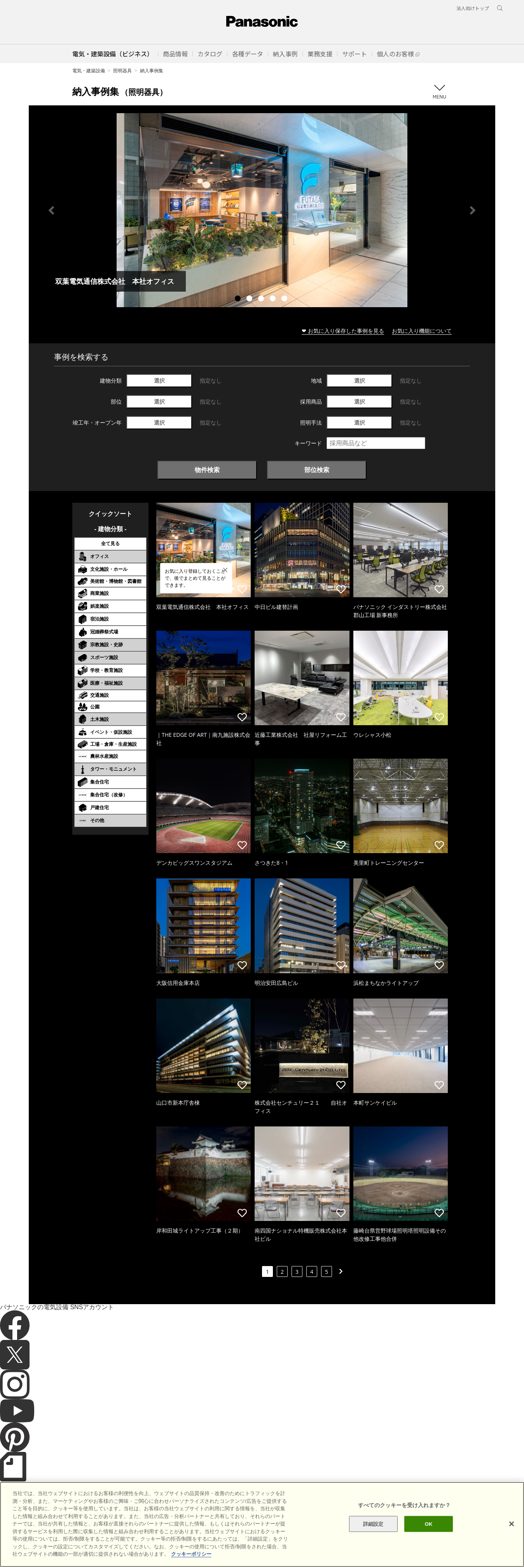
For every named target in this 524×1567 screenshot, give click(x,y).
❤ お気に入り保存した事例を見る (343, 330)
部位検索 (316, 469)
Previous (51, 210)
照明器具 (122, 70)
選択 (159, 380)
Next (472, 210)
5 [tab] (285, 299)
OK (429, 1534)
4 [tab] (274, 299)
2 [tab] (250, 299)
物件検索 (207, 469)
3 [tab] (262, 299)
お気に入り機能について (422, 330)
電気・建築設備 (88, 70)
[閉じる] (511, 1534)
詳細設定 (373, 1534)
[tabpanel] (262, 210)
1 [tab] (239, 299)
